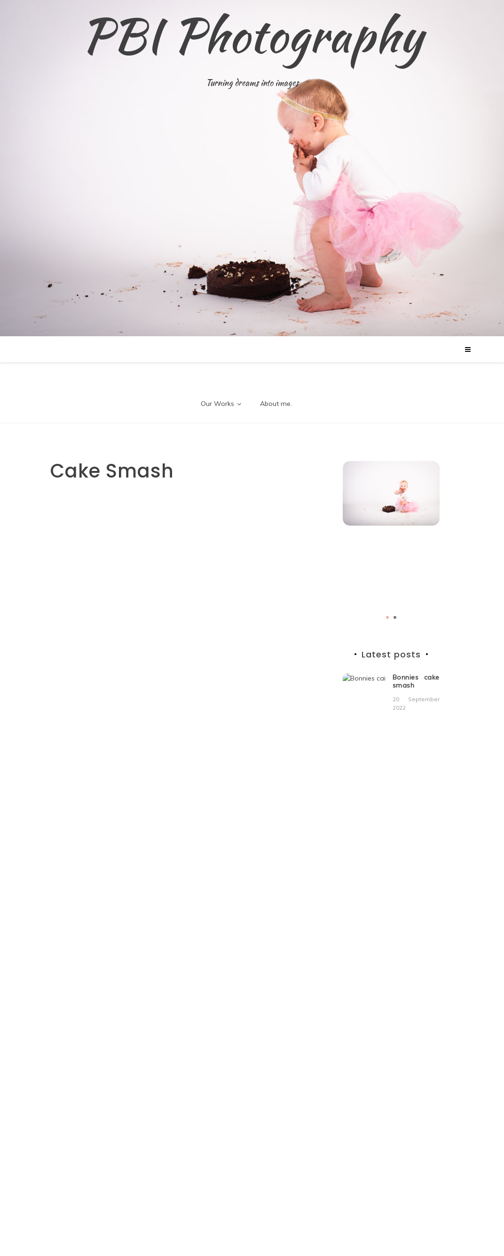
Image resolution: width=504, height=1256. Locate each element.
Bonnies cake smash (416, 681)
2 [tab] (395, 617)
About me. (276, 403)
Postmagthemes (307, 1229)
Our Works (217, 403)
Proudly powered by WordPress (83, 1229)
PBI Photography (252, 35)
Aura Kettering (408, 890)
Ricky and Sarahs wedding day (416, 738)
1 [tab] (387, 617)
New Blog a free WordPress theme (213, 1229)
